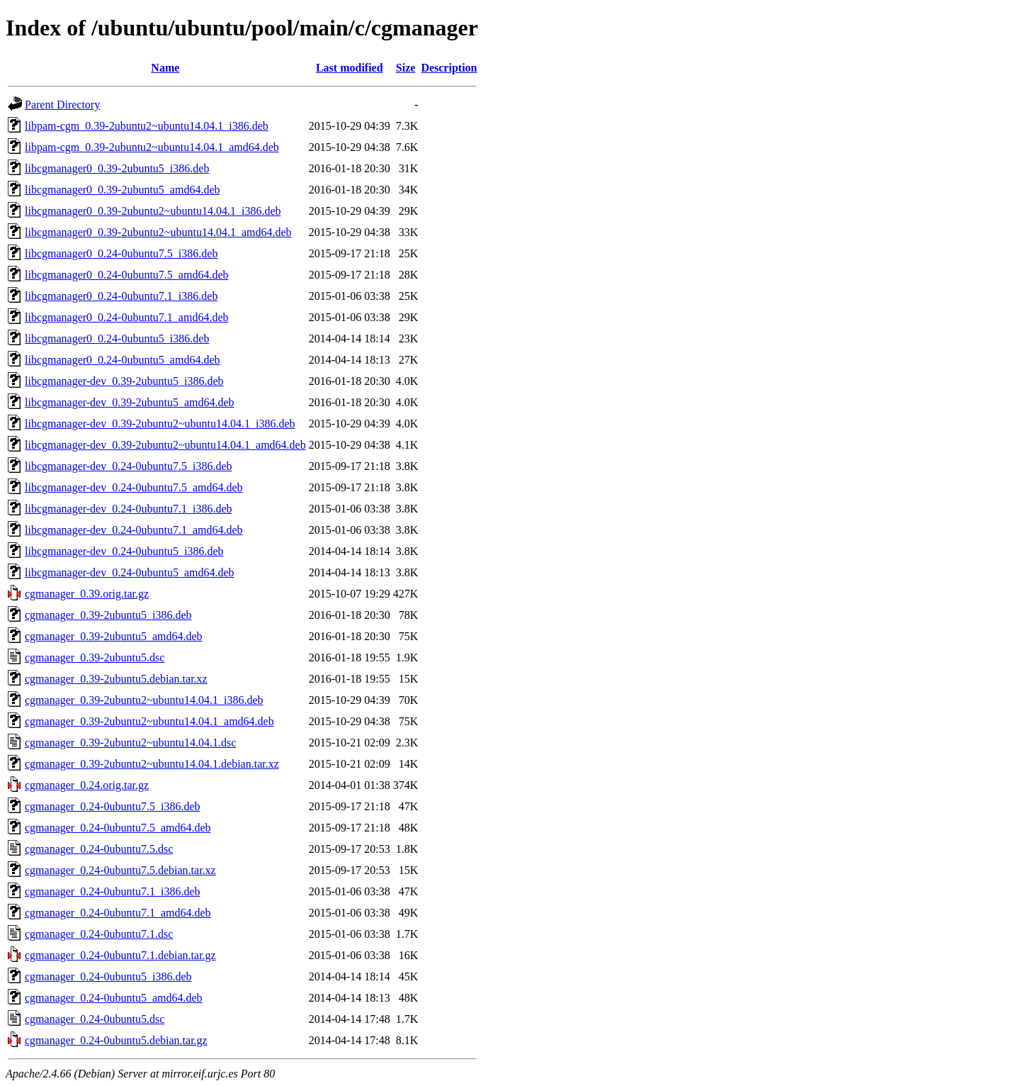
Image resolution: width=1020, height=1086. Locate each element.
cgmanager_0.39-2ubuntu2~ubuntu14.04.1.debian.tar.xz (152, 764)
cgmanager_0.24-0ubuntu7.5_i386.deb (112, 806)
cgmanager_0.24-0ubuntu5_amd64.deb (114, 998)
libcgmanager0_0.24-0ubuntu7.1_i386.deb (121, 296)
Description (449, 68)
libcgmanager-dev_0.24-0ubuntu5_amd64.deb (129, 572)
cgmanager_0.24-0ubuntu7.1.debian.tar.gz (120, 955)
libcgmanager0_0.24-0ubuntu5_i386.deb (117, 338)
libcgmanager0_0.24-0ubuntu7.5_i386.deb (121, 253)
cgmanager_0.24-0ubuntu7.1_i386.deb (112, 891)
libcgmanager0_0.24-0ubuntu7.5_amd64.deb (127, 275)
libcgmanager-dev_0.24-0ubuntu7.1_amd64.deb (134, 530)
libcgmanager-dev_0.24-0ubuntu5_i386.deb (124, 551)
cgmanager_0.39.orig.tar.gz (87, 594)
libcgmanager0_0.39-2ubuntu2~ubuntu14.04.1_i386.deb (153, 211)
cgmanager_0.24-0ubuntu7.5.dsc (99, 849)
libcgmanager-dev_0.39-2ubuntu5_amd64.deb (129, 402)
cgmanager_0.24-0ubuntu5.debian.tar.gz (116, 1040)
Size (406, 68)
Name (165, 68)
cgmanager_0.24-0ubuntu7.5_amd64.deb (118, 828)
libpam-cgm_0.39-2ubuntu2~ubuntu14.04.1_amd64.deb (152, 147)
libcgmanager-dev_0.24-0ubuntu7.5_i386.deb (128, 466)
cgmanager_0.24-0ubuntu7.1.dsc (99, 934)
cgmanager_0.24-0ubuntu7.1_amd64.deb (118, 913)
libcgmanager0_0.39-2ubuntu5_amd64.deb (122, 190)
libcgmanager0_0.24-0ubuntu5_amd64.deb (122, 360)
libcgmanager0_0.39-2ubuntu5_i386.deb (117, 168)
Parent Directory (62, 105)
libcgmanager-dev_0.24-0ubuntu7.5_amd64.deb (134, 487)
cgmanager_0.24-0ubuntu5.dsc (94, 1019)
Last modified (349, 68)
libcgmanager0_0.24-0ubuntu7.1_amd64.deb (127, 317)
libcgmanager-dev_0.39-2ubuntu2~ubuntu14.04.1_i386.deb (160, 424)
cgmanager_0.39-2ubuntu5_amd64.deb (114, 636)
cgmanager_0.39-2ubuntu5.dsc (94, 657)
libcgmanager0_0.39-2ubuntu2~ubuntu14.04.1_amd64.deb (158, 232)
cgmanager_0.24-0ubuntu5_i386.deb (108, 976)
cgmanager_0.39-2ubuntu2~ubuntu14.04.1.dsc (130, 743)
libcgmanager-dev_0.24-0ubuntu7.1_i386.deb (128, 509)
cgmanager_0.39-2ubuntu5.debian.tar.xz (116, 679)
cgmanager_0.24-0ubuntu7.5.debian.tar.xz (120, 870)
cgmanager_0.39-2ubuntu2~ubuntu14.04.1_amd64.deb (149, 721)
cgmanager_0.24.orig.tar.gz (87, 785)
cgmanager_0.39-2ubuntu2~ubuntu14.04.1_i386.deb (144, 700)
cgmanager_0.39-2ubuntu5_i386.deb (108, 615)
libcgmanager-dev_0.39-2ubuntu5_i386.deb (124, 381)
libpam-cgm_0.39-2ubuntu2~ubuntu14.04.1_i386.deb (146, 126)
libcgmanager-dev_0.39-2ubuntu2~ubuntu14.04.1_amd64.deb (165, 445)
